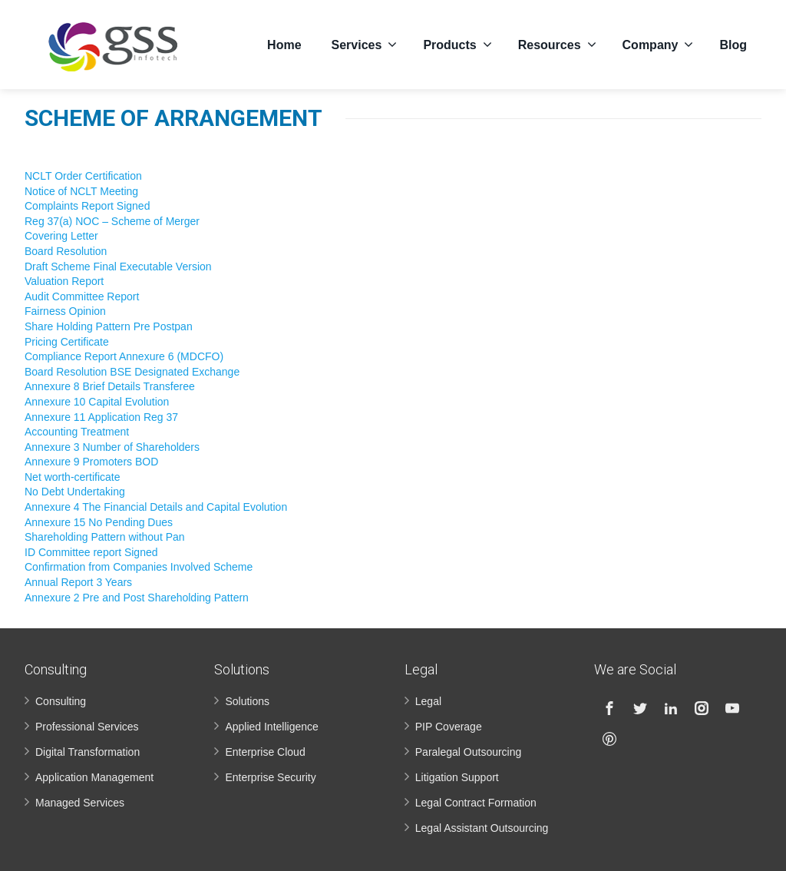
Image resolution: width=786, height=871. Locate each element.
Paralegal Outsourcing (468, 752)
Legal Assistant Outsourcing (482, 828)
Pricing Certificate (67, 342)
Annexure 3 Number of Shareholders (112, 447)
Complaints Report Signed (87, 206)
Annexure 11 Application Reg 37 (101, 417)
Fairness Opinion (65, 311)
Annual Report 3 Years (78, 582)
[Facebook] (609, 708)
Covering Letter (61, 236)
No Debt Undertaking (75, 491)
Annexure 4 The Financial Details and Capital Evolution (156, 507)
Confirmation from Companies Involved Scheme (139, 567)
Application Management (94, 777)
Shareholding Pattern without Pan (105, 537)
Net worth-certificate (72, 477)
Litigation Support (457, 777)
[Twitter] (640, 708)
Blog (733, 42)
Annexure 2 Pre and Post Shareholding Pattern (137, 597)
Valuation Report (64, 281)
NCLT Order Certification (83, 176)
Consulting (60, 701)
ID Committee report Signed (91, 552)
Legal (428, 701)
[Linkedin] (671, 708)
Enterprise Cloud (265, 752)
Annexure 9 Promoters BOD (91, 461)
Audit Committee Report (82, 296)
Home (284, 42)
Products (457, 42)
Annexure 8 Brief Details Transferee (110, 386)
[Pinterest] (609, 739)
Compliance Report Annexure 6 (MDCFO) (124, 356)
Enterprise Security (270, 777)
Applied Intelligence (271, 726)
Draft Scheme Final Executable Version (118, 266)
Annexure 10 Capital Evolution (97, 402)
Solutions (247, 701)
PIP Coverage (448, 726)
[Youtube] (732, 708)
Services (365, 42)
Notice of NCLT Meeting (81, 191)
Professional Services (87, 726)
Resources (557, 42)
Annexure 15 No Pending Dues (99, 522)
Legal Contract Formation (476, 802)
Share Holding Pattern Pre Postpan (109, 326)
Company (658, 42)
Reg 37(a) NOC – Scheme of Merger (112, 221)
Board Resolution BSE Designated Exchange (132, 372)
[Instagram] (701, 708)
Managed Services (79, 802)
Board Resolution (66, 251)
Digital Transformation (87, 752)
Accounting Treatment (77, 432)
